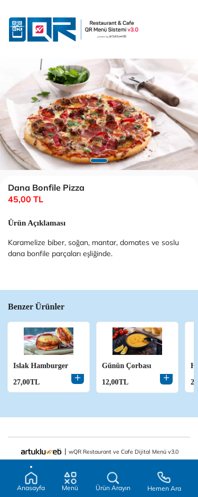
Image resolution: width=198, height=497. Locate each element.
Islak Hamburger (40, 365)
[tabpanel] (99, 114)
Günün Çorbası (126, 365)
